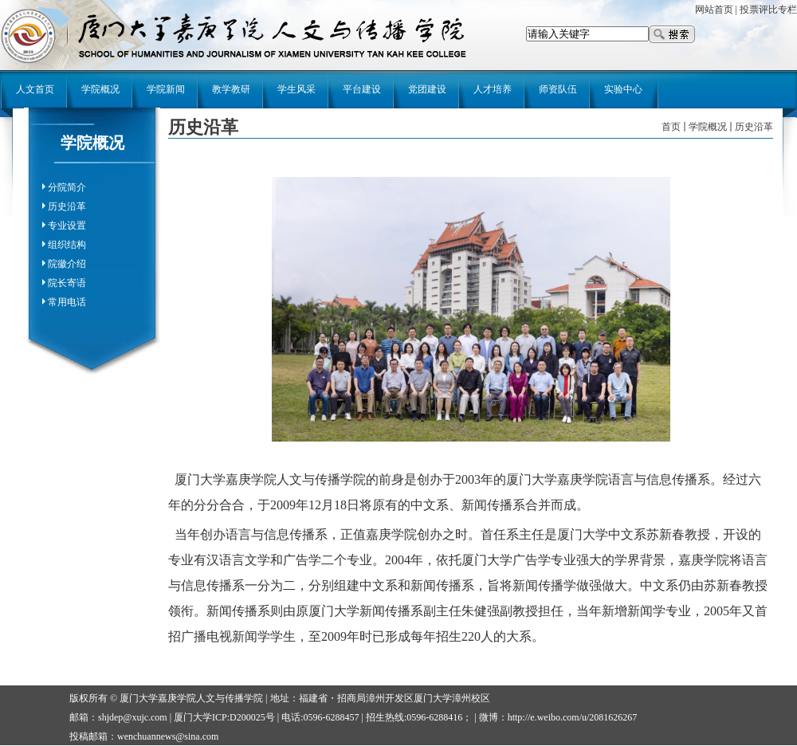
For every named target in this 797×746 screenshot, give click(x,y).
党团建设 (427, 89)
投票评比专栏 (768, 9)
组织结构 (67, 244)
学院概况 (100, 89)
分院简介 (67, 187)
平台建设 (362, 89)
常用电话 (67, 302)
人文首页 (35, 89)
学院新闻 (166, 89)
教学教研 (231, 89)
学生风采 (296, 89)
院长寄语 (67, 283)
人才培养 (492, 89)
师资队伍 (558, 89)
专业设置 (67, 225)
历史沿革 (67, 206)
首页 (671, 126)
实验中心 (623, 89)
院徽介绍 (67, 263)
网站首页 (714, 9)
